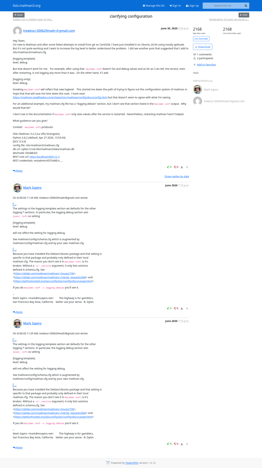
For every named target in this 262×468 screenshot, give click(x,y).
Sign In (175, 5)
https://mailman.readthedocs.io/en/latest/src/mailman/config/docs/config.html (60, 97)
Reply (18, 170)
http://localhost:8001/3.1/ (45, 156)
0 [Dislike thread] (176, 167)
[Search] (246, 6)
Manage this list (154, 5)
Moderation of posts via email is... (229, 19)
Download (202, 47)
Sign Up (192, 5)
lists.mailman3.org (27, 5)
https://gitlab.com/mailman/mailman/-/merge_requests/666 (50, 277)
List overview (201, 38)
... (15, 204)
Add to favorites (204, 64)
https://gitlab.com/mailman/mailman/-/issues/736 (44, 273)
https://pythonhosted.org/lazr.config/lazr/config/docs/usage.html (53, 281)
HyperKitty (132, 463)
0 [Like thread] (169, 167)
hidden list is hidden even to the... (33, 19)
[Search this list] (223, 6)
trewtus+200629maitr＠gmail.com (49, 30)
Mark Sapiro (32, 187)
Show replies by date (176, 176)
